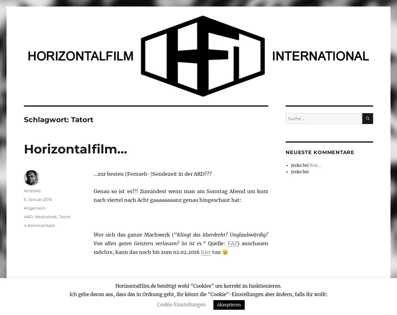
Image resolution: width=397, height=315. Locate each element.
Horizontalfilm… (75, 149)
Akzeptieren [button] (229, 305)
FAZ (232, 243)
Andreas (32, 190)
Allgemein (34, 208)
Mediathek (46, 216)
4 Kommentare (39, 225)
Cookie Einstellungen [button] (181, 305)
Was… (315, 165)
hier (206, 252)
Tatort (64, 216)
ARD (28, 216)
